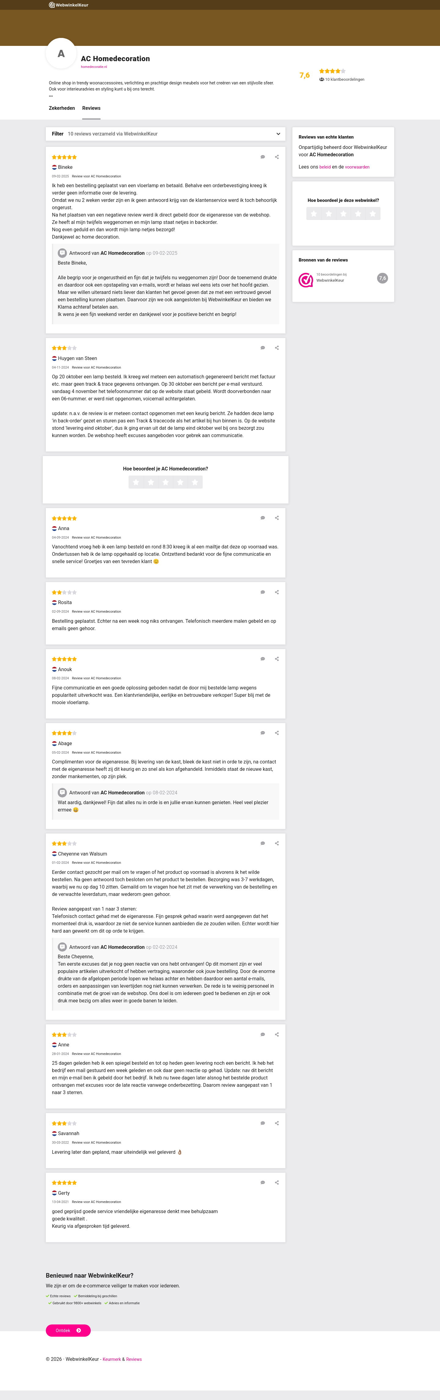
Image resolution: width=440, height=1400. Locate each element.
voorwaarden (361, 176)
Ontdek (69, 1339)
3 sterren (172, 492)
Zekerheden (62, 118)
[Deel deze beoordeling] (275, 166)
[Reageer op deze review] (267, 166)
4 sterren (187, 492)
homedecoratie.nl (94, 67)
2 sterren (157, 492)
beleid (325, 176)
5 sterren (201, 492)
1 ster (143, 492)
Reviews (91, 118)
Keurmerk (113, 1369)
